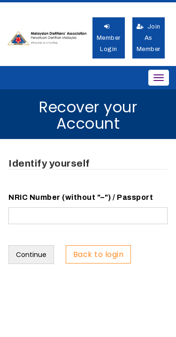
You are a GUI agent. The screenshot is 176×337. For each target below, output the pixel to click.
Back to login (98, 254)
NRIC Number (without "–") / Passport (80, 197)
